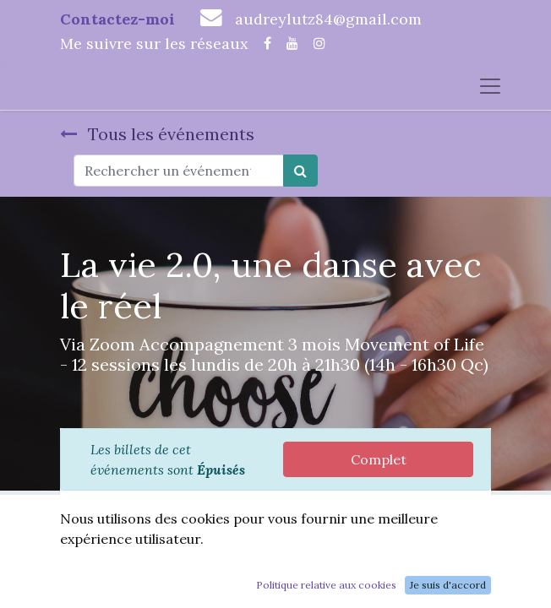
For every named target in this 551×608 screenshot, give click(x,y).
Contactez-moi (117, 19)
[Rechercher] (300, 171)
